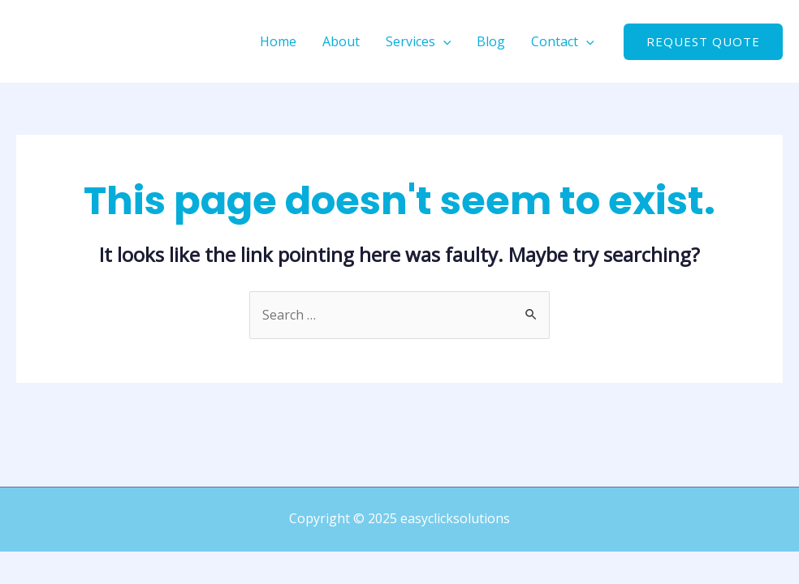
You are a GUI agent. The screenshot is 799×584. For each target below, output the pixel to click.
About (341, 41)
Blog (491, 41)
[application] (443, 41)
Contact (562, 41)
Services (418, 41)
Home (278, 41)
